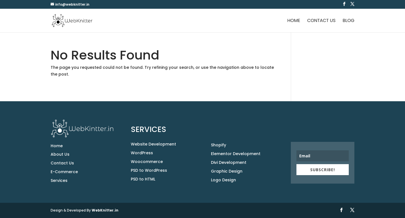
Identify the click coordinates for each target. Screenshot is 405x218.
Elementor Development (235, 154)
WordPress (142, 153)
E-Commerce (64, 172)
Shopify (218, 145)
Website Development (153, 144)
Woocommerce (147, 161)
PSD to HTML (143, 179)
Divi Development (228, 162)
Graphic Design (226, 171)
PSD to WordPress (149, 170)
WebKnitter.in (105, 210)
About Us (60, 154)
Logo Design (223, 180)
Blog (348, 21)
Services (59, 180)
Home (293, 21)
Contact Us (321, 21)
